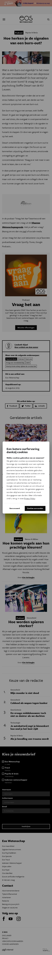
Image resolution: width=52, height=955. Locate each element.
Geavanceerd (14, 508)
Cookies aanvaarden (35, 508)
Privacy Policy (29, 498)
